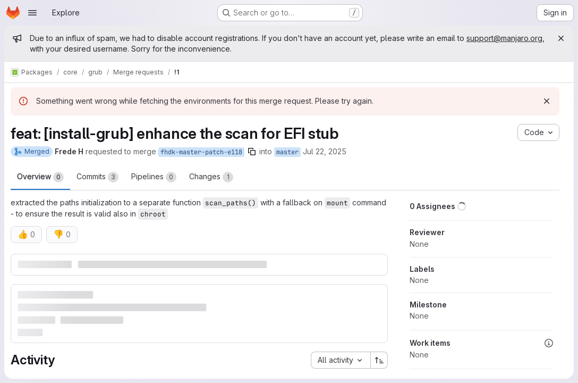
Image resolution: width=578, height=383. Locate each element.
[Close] (561, 38)
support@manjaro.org (504, 38)
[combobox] (340, 360)
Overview (40, 177)
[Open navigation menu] (32, 12)
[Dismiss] (546, 101)
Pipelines (153, 177)
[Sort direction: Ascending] (379, 360)
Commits (97, 177)
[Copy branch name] (251, 151)
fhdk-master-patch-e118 (201, 152)
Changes (211, 177)
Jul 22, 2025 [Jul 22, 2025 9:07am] (324, 151)
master (287, 152)
